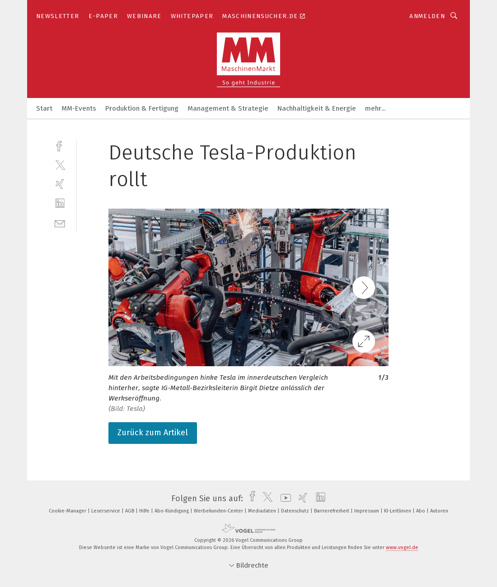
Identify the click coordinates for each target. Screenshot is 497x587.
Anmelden (427, 16)
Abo (421, 511)
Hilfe (145, 511)
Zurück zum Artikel (152, 433)
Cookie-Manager (68, 511)
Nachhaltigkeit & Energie (316, 108)
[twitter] (60, 164)
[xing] (60, 184)
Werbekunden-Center (219, 511)
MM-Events (78, 108)
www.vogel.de (402, 547)
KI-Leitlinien (398, 511)
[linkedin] (60, 203)
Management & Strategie (228, 108)
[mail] (60, 222)
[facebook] (60, 145)
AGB (130, 511)
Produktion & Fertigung (141, 108)
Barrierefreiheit (332, 511)
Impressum (367, 511)
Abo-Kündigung (172, 511)
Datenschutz (295, 511)
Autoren (439, 511)
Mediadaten (262, 511)
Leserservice (106, 511)
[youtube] (283, 498)
